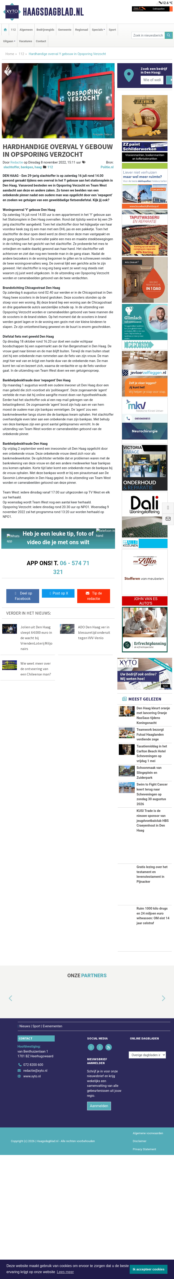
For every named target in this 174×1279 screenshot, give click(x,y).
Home (9, 54)
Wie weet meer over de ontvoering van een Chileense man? (35, 668)
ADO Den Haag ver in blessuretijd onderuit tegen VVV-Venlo (94, 632)
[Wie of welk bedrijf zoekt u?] (152, 80)
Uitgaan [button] (8, 41)
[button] (5, 1122)
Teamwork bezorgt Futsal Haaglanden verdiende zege (150, 764)
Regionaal (81, 29)
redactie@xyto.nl (35, 1195)
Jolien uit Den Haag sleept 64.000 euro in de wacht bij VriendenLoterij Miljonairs (36, 638)
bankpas (27, 167)
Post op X (58, 593)
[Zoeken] (169, 35)
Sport (112, 29)
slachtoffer (11, 167)
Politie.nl (107, 167)
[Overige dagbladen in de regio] (147, 1178)
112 (13, 29)
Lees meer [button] (65, 1272)
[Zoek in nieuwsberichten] (148, 35)
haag (38, 167)
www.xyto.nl (32, 1200)
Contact (41, 41)
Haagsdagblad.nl (53, 12)
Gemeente (64, 29)
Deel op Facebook (22, 596)
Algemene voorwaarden (148, 1257)
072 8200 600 (33, 1189)
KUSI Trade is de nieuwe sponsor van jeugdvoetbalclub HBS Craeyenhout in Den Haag (153, 944)
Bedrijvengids (45, 29)
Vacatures (25, 41)
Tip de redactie (93, 596)
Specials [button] (97, 29)
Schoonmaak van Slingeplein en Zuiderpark (149, 857)
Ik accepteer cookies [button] (149, 1269)
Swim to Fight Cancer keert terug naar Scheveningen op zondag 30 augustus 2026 (152, 893)
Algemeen (26, 29)
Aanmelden (99, 1230)
